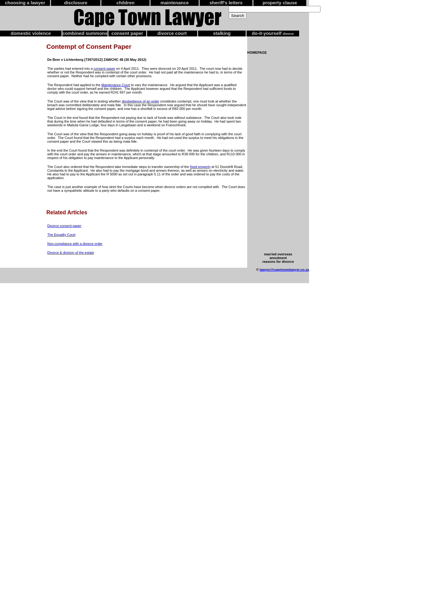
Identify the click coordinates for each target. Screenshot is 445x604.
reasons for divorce (278, 261)
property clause (280, 2)
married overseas (278, 254)
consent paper (127, 33)
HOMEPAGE (257, 52)
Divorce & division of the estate (70, 252)
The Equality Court (61, 235)
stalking (222, 33)
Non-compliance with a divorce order (75, 243)
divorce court (172, 33)
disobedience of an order (140, 101)
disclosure (75, 2)
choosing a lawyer (25, 2)
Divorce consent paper (64, 226)
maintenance (174, 2)
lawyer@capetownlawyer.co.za (284, 269)
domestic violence (31, 33)
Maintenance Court (115, 85)
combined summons (85, 33)
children (125, 2)
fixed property (200, 167)
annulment (278, 258)
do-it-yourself (273, 33)
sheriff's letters (226, 2)
